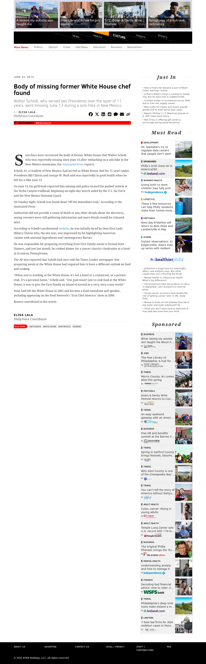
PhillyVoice (37, 37)
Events (140, 36)
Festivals (149, 218)
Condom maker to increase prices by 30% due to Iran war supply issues (166, 102)
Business (116, 47)
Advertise (50, 646)
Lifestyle (149, 199)
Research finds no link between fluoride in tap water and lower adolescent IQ (165, 303)
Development (151, 142)
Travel (147, 372)
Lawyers (148, 617)
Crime (66, 47)
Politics (38, 47)
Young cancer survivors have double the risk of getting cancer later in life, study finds (165, 295)
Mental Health (152, 561)
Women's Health (153, 180)
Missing (77, 326)
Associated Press (73, 164)
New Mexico (64, 326)
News (76, 36)
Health (97, 36)
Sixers (147, 237)
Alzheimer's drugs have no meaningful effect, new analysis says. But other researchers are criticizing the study (164, 271)
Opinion (53, 47)
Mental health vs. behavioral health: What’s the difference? (162, 279)
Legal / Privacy (115, 646)
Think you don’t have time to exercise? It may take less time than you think (165, 310)
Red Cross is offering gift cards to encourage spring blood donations (161, 121)
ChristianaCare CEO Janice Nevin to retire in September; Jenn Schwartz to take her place (165, 286)
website (64, 228)
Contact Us (82, 646)
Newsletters (134, 47)
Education (99, 47)
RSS (169, 646)
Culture (119, 36)
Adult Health (151, 504)
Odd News (82, 47)
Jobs (146, 353)
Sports (162, 36)
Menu (19, 37)
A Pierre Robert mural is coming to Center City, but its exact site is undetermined (166, 95)
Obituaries (26, 123)
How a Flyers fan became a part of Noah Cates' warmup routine (165, 89)
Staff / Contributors (144, 648)
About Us (19, 646)
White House (43, 123)
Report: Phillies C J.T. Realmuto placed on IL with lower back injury (165, 114)
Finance (148, 579)
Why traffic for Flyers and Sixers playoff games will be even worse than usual (164, 108)
